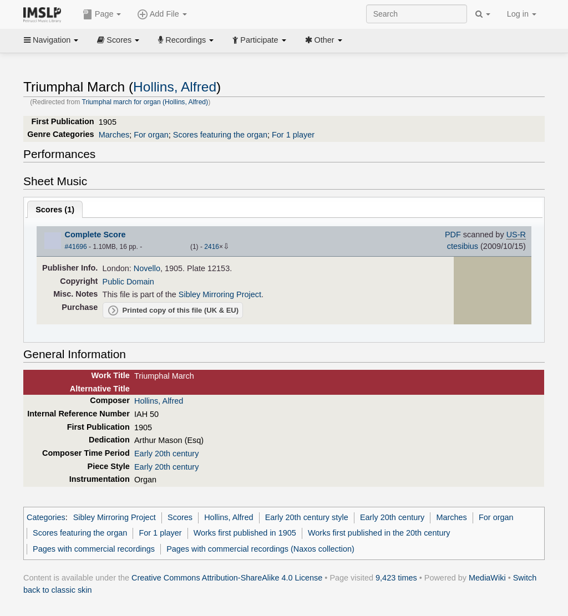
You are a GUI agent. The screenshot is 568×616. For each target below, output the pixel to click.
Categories (46, 517)
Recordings (186, 39)
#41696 (76, 247)
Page (102, 14)
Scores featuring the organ (220, 134)
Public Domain (128, 281)
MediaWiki (487, 577)
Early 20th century (166, 453)
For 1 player (293, 134)
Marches (114, 134)
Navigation (51, 39)
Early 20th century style (306, 517)
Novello (147, 268)
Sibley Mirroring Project (220, 294)
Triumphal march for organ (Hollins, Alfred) (145, 102)
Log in (521, 13)
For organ (151, 134)
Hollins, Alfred (174, 86)
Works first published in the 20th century (379, 532)
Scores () (55, 209)
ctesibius (462, 246)
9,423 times (396, 577)
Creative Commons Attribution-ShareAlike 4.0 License (226, 577)
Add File (162, 14)
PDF (453, 234)
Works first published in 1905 (245, 532)
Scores (118, 39)
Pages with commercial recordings (94, 548)
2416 (211, 247)
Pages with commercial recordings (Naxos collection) (260, 548)
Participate (259, 39)
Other (323, 39)
